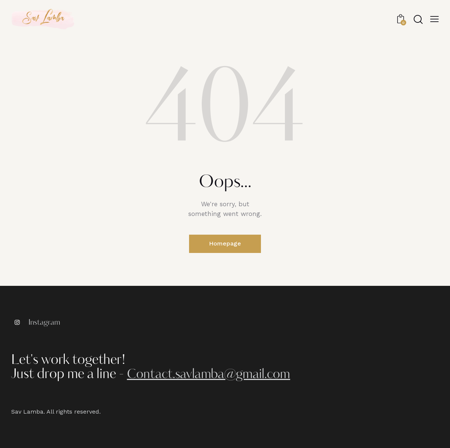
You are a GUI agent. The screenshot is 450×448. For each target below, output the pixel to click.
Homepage (225, 243)
